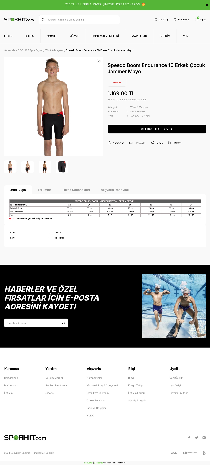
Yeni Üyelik (176, 377)
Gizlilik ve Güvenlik (98, 393)
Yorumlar (44, 190)
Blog (131, 377)
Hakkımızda (11, 377)
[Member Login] (161, 19)
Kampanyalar (94, 377)
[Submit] (64, 323)
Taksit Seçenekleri (76, 190)
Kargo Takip (135, 385)
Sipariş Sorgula (137, 400)
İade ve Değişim (96, 408)
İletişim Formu (136, 393)
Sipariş (50, 393)
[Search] (79, 19)
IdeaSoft (88, 462)
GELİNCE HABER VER (156, 129)
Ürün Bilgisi (18, 190)
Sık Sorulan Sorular (57, 385)
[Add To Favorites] (99, 61)
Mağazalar (10, 385)
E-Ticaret (98, 463)
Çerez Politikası (96, 400)
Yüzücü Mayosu (139, 107)
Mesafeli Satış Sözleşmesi (102, 385)
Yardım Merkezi (55, 377)
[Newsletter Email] (36, 323)
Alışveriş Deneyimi (115, 190)
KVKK (90, 415)
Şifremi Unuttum (179, 393)
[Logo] (19, 19)
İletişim (8, 393)
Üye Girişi (175, 385)
